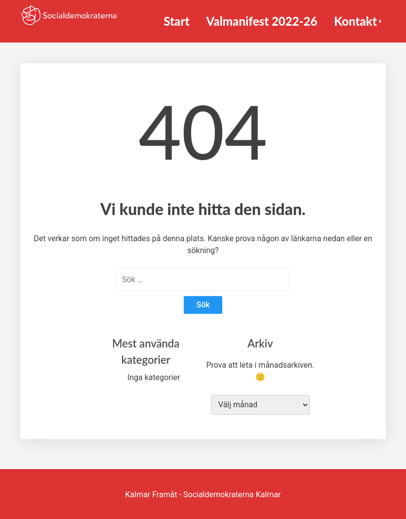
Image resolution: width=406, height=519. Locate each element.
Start (176, 21)
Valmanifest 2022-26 (261, 21)
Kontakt (355, 21)
